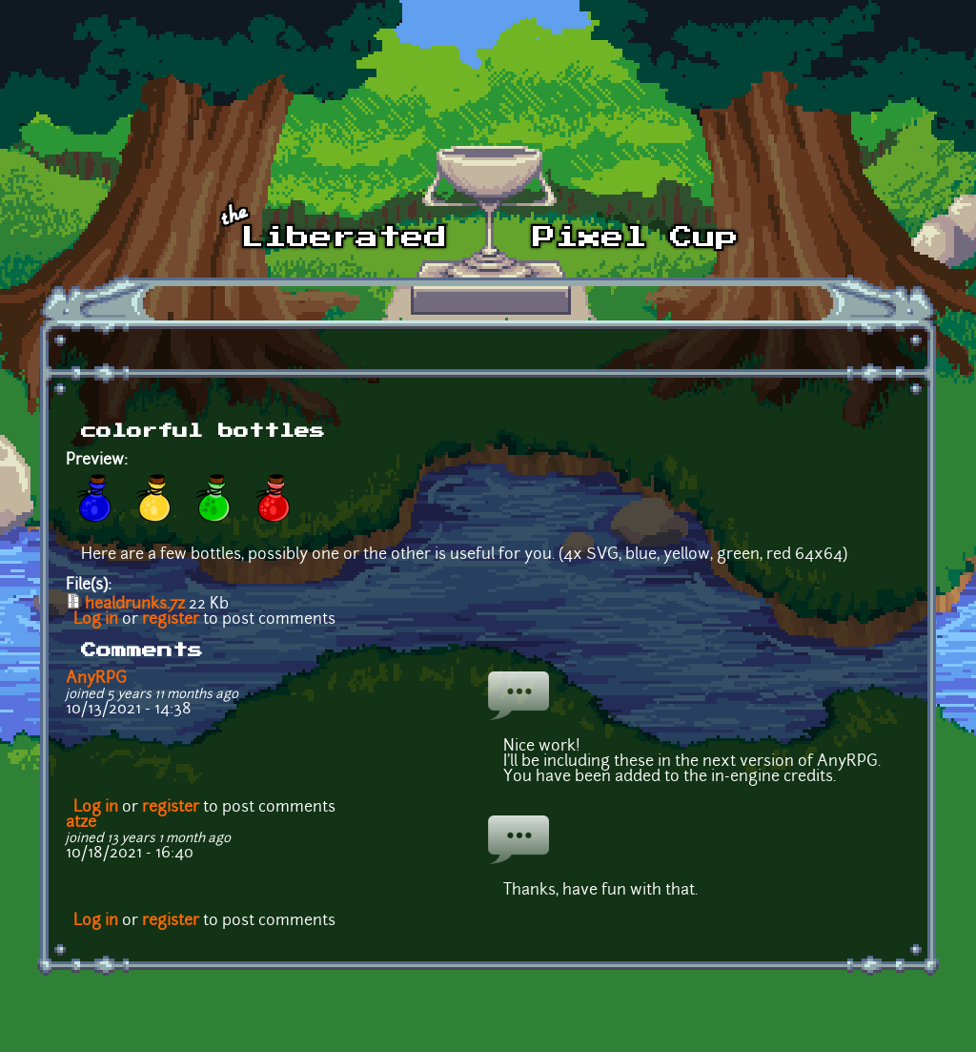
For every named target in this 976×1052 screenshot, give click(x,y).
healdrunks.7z (135, 604)
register (170, 620)
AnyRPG (96, 679)
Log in (95, 620)
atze (81, 823)
